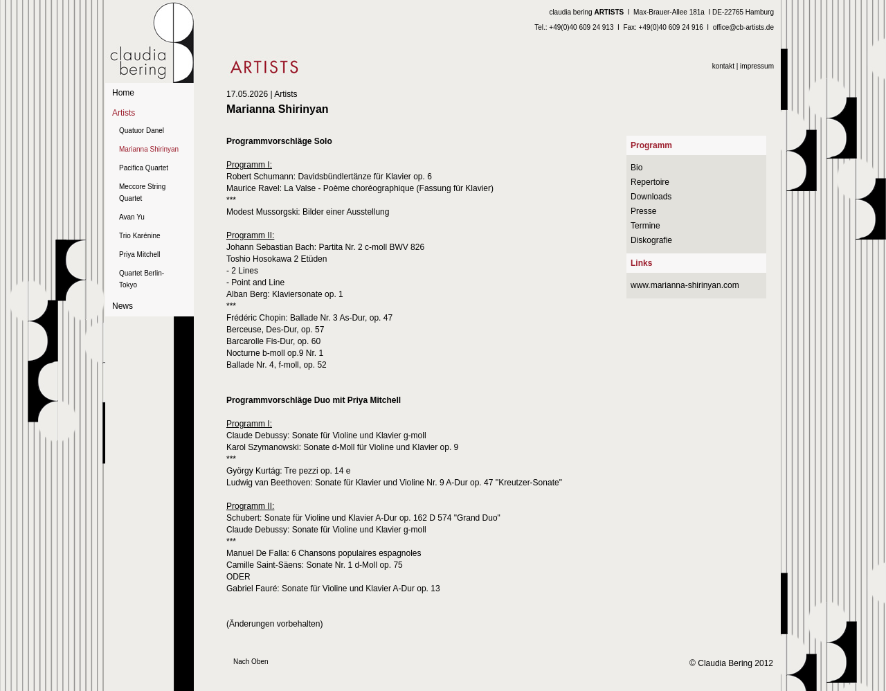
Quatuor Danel (141, 130)
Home (123, 93)
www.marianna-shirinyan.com (685, 285)
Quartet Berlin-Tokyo (141, 279)
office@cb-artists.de (743, 27)
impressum (757, 66)
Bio (636, 167)
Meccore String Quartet (142, 192)
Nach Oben (251, 661)
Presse (643, 211)
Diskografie (651, 240)
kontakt (723, 66)
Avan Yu (132, 217)
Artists (123, 113)
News (122, 306)
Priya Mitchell (139, 254)
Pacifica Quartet (143, 168)
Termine (645, 226)
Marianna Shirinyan (149, 149)
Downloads (651, 196)
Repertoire (650, 182)
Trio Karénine (140, 236)
